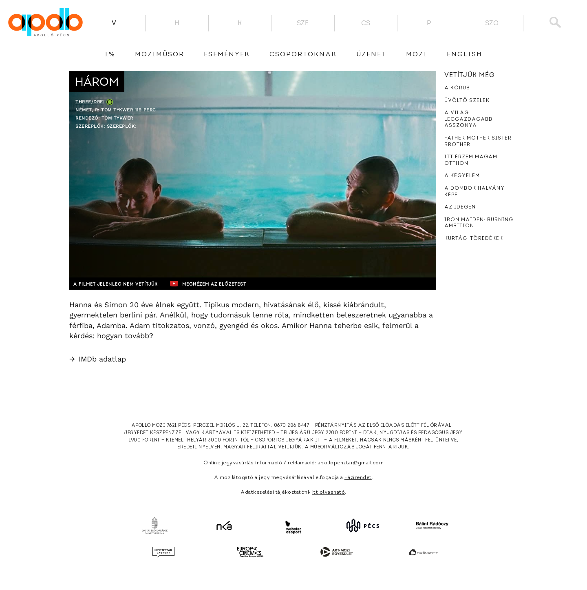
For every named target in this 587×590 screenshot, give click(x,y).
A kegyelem (462, 175)
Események (227, 54)
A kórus (457, 88)
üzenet (371, 54)
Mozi (416, 54)
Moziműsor (159, 54)
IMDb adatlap (97, 359)
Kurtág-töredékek (473, 238)
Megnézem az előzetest (227, 283)
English (464, 54)
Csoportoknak (303, 54)
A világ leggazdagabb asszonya (468, 119)
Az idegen (460, 207)
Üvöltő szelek (467, 100)
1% (110, 54)
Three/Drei (89, 101)
